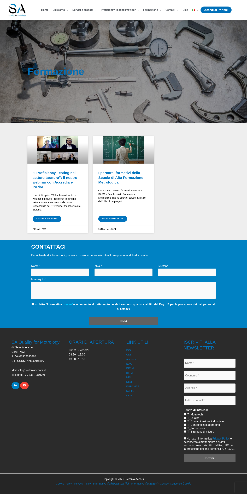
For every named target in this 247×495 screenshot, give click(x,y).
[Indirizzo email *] (210, 401)
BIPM (129, 373)
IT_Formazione (194, 429)
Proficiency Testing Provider (120, 10)
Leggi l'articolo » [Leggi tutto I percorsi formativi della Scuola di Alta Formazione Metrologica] (112, 219)
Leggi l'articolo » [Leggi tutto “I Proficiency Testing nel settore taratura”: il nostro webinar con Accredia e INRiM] (47, 219)
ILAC (129, 364)
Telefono (163, 266)
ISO (128, 350)
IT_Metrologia (193, 415)
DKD (129, 396)
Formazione (152, 10)
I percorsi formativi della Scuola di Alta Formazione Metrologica (120, 177)
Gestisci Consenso (177, 484)
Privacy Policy (221, 439)
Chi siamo (60, 10)
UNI (128, 355)
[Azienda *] (210, 388)
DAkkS (130, 391)
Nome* (35, 266)
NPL (129, 378)
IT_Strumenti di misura (199, 432)
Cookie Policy (62, 484)
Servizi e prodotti (84, 10)
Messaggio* (38, 279)
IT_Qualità (191, 418)
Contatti (172, 10)
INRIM (130, 369)
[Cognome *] (210, 376)
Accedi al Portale (216, 10)
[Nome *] (210, 363)
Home (45, 10)
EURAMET (133, 387)
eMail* (98, 266)
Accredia (131, 359)
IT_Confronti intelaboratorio (202, 425)
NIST (129, 382)
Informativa (111, 484)
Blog (185, 10)
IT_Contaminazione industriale (204, 422)
